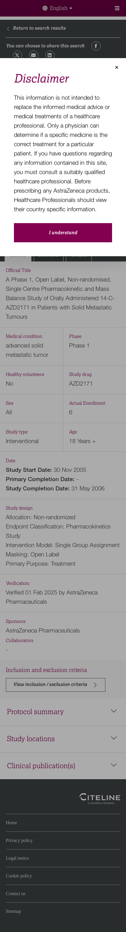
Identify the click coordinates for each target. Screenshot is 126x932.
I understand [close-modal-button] (63, 232)
